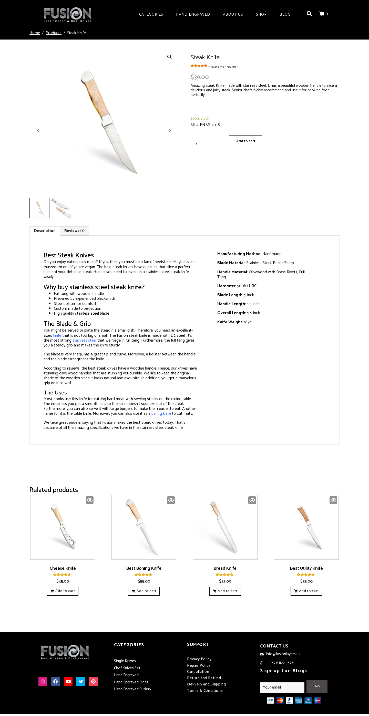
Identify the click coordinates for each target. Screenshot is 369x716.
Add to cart (246, 141)
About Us (233, 14)
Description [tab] (45, 231)
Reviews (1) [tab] (74, 231)
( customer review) (223, 66)
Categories (151, 14)
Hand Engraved (193, 14)
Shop (261, 14)
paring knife (161, 413)
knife (57, 335)
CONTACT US (274, 646)
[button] (169, 57)
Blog (285, 14)
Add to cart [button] (65, 591)
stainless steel (84, 340)
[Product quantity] (198, 144)
